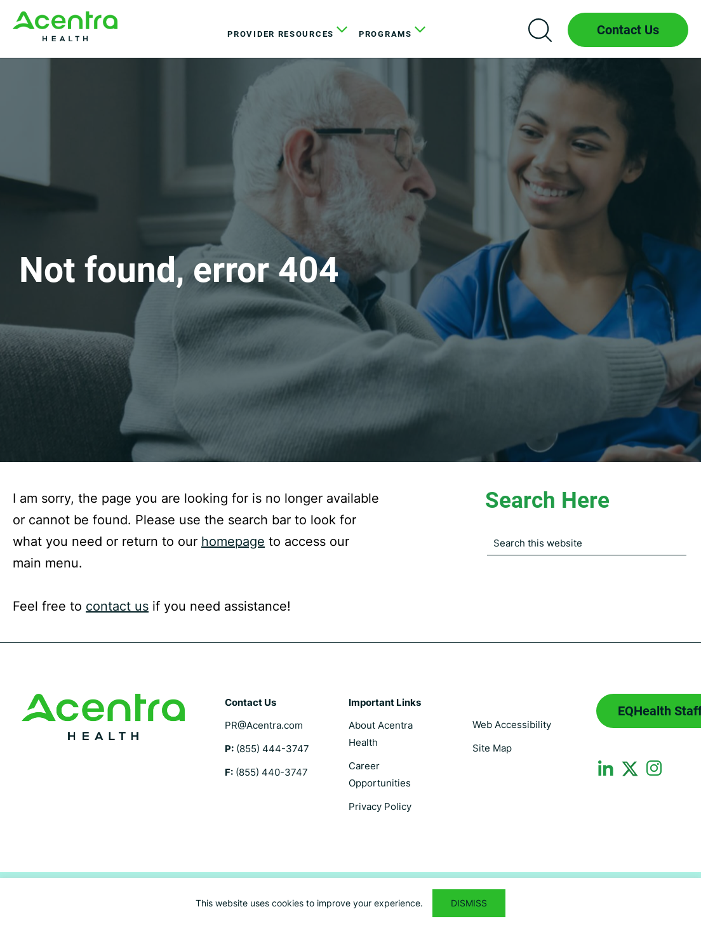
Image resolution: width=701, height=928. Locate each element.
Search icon (540, 30)
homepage (233, 541)
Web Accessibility (511, 725)
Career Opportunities (380, 774)
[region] (350, 903)
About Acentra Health (381, 733)
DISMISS (469, 903)
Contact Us (628, 29)
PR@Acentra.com (264, 725)
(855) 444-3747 (272, 749)
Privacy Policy (380, 806)
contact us (117, 606)
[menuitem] (283, 34)
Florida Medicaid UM (65, 26)
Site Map (492, 748)
